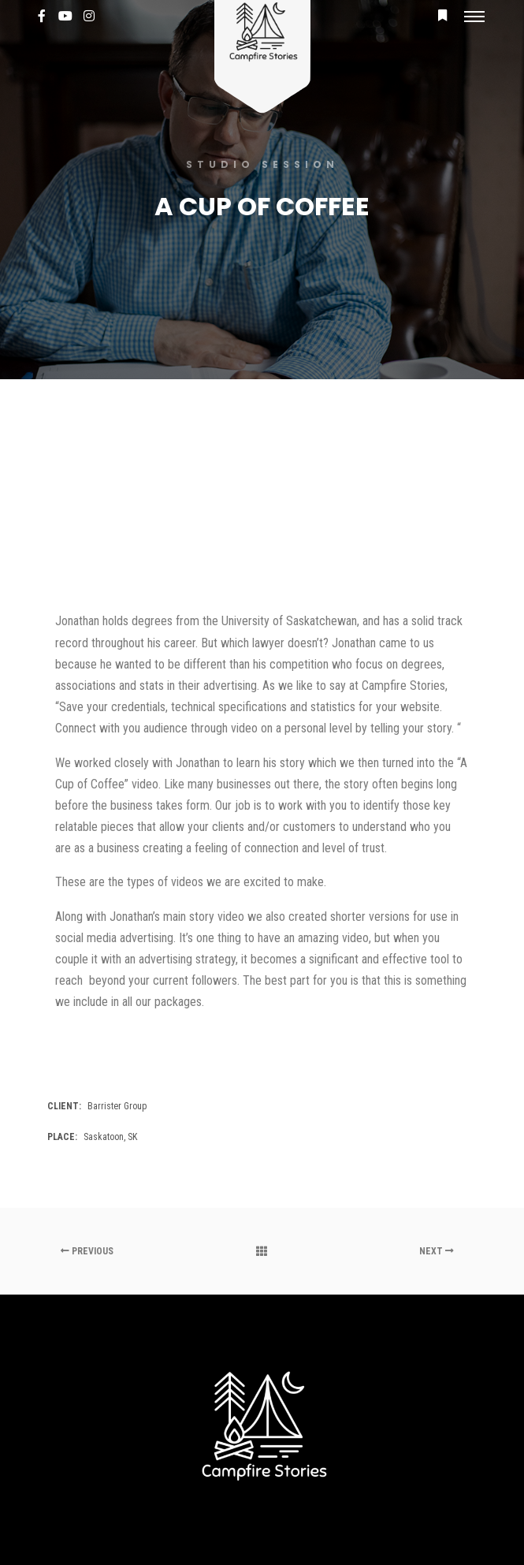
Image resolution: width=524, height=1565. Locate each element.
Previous (87, 1251)
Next (436, 1251)
